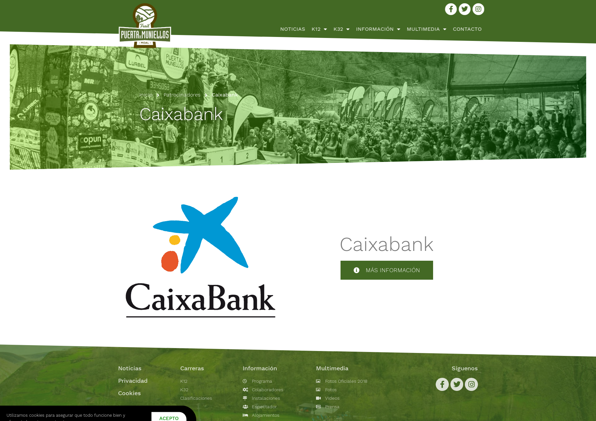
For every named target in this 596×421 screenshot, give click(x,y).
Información (431, 29)
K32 (395, 29)
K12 (372, 29)
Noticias (345, 29)
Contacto (520, 29)
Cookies (129, 393)
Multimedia (480, 29)
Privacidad (133, 380)
